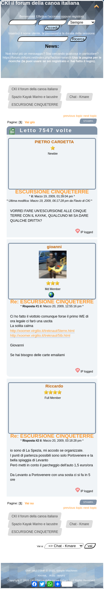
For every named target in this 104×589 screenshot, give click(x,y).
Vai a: (40, 546)
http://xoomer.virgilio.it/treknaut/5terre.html (42, 331)
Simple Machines (66, 570)
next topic (90, 115)
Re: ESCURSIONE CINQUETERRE (51, 301)
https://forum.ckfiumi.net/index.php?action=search (37, 57)
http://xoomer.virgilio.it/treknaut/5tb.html (40, 336)
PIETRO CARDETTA (54, 141)
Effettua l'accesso (48, 16)
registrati (78, 16)
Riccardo (54, 386)
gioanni (54, 246)
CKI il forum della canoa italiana (40, 3)
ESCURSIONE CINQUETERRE (52, 192)
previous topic (72, 115)
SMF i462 (31, 570)
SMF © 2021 (47, 570)
